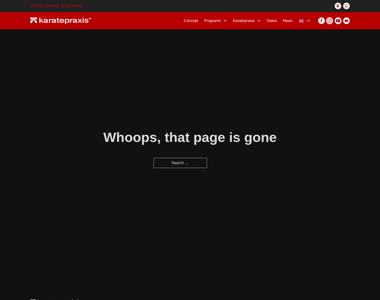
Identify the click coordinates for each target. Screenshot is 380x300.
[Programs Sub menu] (225, 21)
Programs (212, 21)
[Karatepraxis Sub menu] (259, 21)
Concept (191, 21)
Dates (272, 21)
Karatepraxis (244, 21)
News (288, 21)
